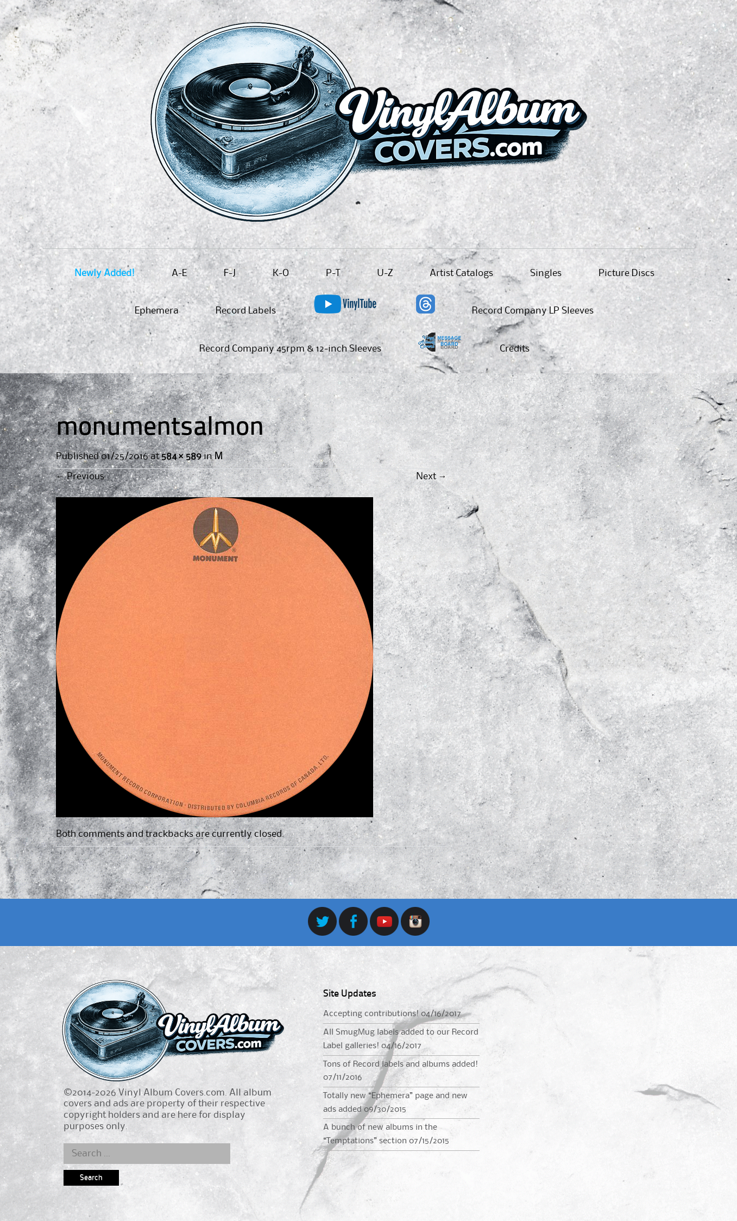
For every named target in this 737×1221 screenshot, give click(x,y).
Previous (80, 476)
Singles (546, 273)
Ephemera (157, 310)
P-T (333, 273)
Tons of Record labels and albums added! (400, 1064)
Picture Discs (626, 273)
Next (431, 476)
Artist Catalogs (461, 273)
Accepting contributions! (371, 1014)
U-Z (385, 273)
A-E (179, 273)
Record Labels (246, 310)
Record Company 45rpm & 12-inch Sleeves (290, 349)
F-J (230, 273)
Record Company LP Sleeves (533, 310)
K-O (281, 273)
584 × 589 (181, 456)
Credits (515, 349)
